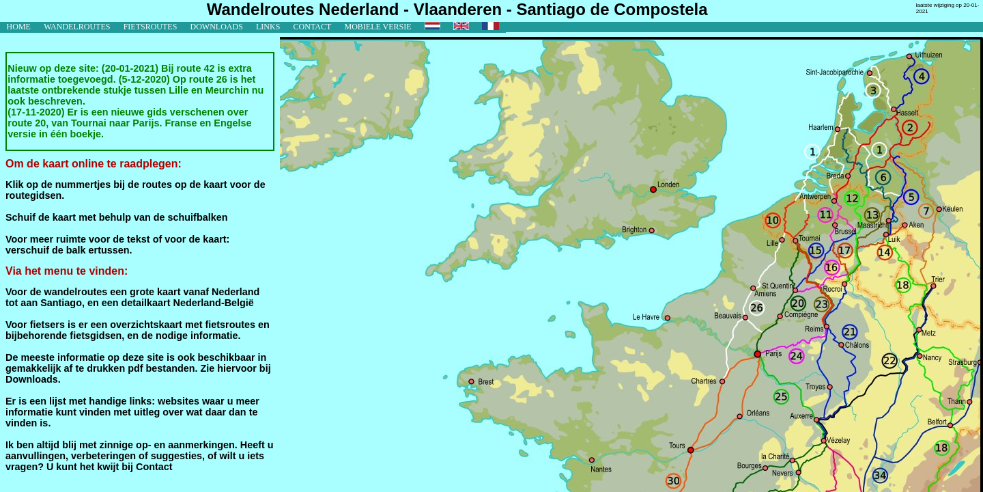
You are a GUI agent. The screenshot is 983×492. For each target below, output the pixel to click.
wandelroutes (77, 26)
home (19, 26)
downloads (216, 26)
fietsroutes (150, 26)
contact (313, 26)
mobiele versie (377, 26)
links (268, 26)
